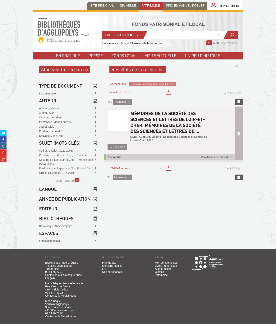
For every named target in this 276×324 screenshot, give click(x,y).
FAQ (105, 268)
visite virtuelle (160, 55)
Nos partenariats (112, 271)
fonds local (124, 55)
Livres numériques (166, 265)
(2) (67, 180)
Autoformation (163, 268)
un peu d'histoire (202, 55)
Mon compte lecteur (166, 262)
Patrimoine (161, 274)
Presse (96, 55)
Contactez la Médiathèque (60, 295)
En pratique (68, 55)
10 (225, 92)
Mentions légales (112, 265)
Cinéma (159, 271)
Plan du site (109, 262)
